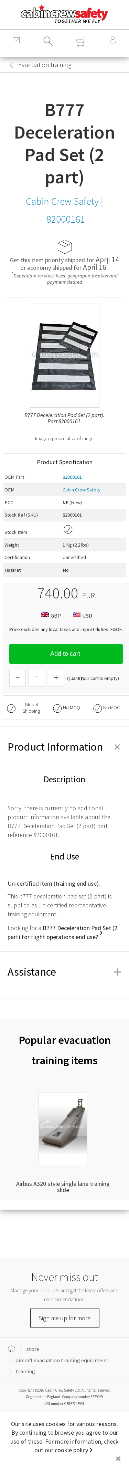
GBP (50, 615)
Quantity (76, 678)
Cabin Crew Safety (81, 490)
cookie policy (71, 1450)
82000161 (72, 477)
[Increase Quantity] (56, 678)
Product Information (64, 747)
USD (81, 615)
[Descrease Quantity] (17, 678)
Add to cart (66, 653)
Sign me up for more (64, 1318)
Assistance (64, 972)
